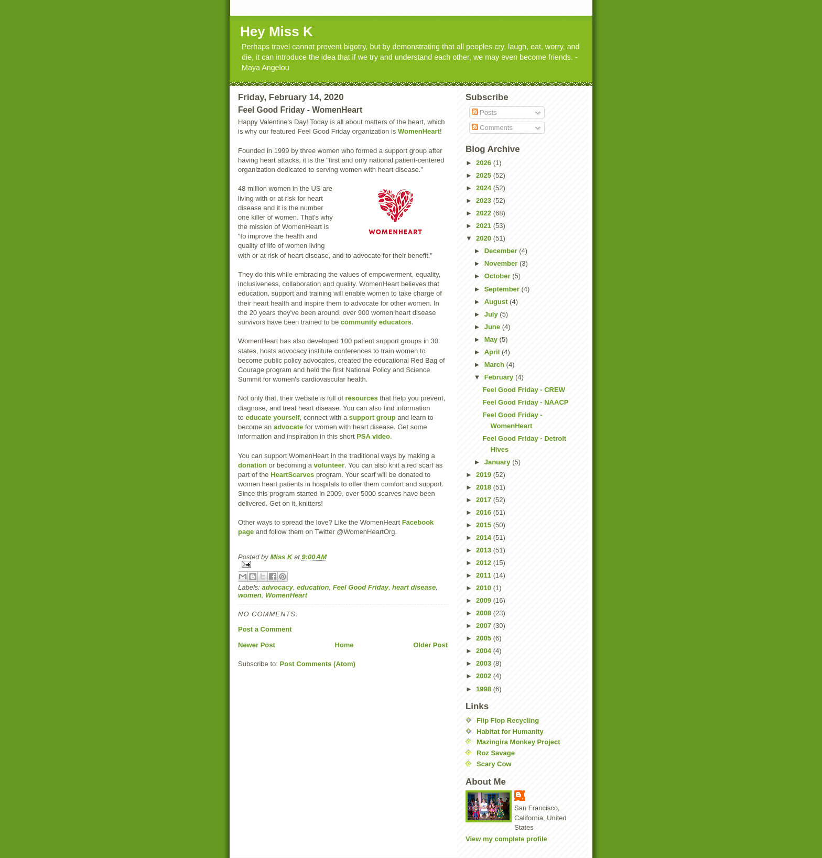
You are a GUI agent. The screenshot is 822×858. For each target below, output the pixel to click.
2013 (484, 550)
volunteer (329, 465)
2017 (484, 500)
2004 (484, 651)
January (498, 462)
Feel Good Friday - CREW (523, 390)
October (498, 276)
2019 (484, 475)
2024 (484, 188)
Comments (492, 128)
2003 (484, 663)
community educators (376, 322)
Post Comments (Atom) (317, 664)
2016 (484, 512)
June (493, 327)
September (503, 289)
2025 (484, 175)
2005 (484, 638)
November (502, 263)
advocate (288, 427)
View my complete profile (506, 839)
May (492, 339)
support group (372, 417)
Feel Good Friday (360, 587)
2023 (484, 200)
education (313, 587)
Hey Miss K (276, 31)
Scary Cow (494, 764)
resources (361, 398)
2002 (484, 676)
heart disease (414, 587)
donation (252, 465)
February (499, 377)
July (492, 314)
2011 (484, 575)
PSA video (373, 436)
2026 (484, 163)
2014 (484, 537)
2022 (484, 213)
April (493, 352)
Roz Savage (496, 753)
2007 (484, 625)
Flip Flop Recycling (508, 720)
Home (343, 645)
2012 (484, 563)
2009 (484, 600)
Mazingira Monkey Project (518, 742)
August (497, 302)
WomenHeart (419, 131)
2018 (484, 487)
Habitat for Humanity (510, 731)
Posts (484, 112)
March (495, 364)
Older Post (430, 645)
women (250, 595)
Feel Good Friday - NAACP (525, 402)
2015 (484, 525)
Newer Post (256, 645)
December (501, 251)
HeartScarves (292, 475)
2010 (484, 588)
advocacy (277, 587)
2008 (484, 613)
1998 (484, 689)
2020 (484, 238)
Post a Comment (265, 629)
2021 (484, 226)
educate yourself (272, 417)
